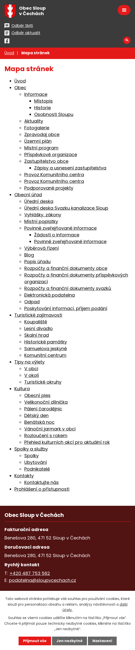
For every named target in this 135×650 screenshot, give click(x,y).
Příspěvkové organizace (50, 154)
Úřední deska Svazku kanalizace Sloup (66, 208)
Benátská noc (39, 422)
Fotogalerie (36, 128)
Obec (20, 88)
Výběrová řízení (41, 248)
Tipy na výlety (29, 362)
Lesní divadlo (38, 328)
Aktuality (33, 121)
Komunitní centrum (45, 355)
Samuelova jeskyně (45, 348)
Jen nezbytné (69, 640)
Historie (42, 108)
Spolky (31, 455)
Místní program (41, 148)
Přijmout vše (35, 640)
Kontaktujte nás (41, 482)
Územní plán (38, 141)
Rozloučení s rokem (45, 435)
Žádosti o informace (56, 235)
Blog (29, 255)
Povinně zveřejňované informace (60, 228)
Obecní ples (37, 395)
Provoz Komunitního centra (54, 174)
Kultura (22, 389)
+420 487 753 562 (29, 573)
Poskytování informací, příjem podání (65, 308)
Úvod (9, 53)
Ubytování (35, 462)
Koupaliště (35, 322)
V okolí (31, 375)
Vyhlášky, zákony (42, 215)
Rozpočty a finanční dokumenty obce (65, 268)
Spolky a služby (31, 449)
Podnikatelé (37, 469)
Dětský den (36, 415)
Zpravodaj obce (41, 134)
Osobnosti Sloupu (53, 114)
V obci (31, 369)
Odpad (32, 302)
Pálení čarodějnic (43, 409)
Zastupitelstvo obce (46, 161)
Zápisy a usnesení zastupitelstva (70, 168)
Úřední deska (38, 201)
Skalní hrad (36, 335)
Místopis (43, 101)
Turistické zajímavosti (38, 315)
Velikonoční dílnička (46, 402)
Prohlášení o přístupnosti (41, 489)
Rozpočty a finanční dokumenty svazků (67, 288)
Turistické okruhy (42, 382)
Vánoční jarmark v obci (50, 429)
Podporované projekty (48, 188)
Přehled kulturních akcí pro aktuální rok (67, 442)
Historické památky (45, 342)
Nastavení (102, 640)
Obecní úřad (28, 195)
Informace (35, 94)
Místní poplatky (41, 221)
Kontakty (24, 476)
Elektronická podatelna (49, 295)
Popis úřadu (37, 261)
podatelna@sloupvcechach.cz (42, 580)
